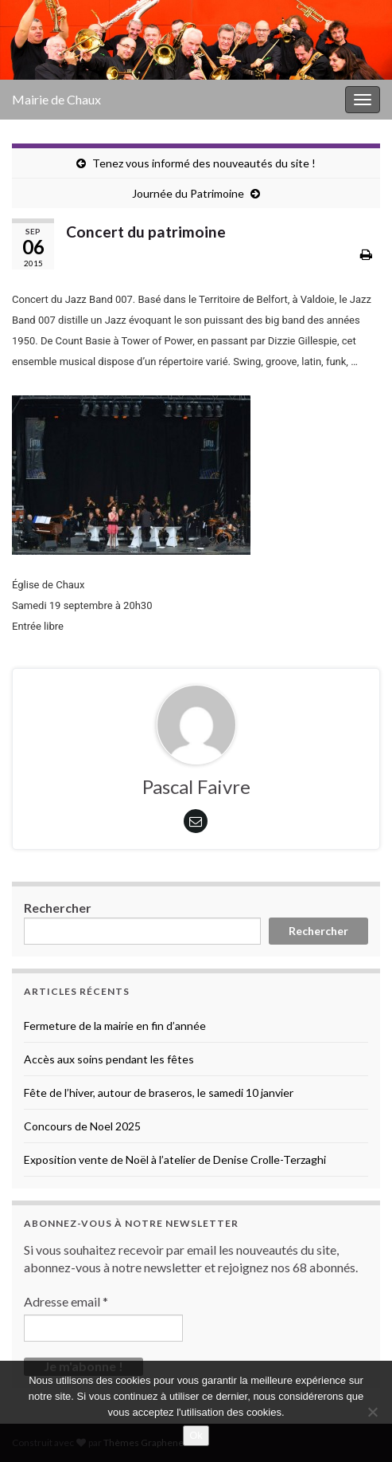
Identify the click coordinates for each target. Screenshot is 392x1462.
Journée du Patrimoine (188, 193)
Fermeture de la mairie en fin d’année (115, 1025)
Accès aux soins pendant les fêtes (109, 1059)
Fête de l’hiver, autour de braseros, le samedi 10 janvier (158, 1092)
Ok (196, 1435)
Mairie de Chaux (56, 99)
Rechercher (57, 907)
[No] (372, 1412)
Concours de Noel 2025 (82, 1126)
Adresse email (66, 1301)
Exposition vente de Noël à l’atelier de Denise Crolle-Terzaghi (175, 1159)
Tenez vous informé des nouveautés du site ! (204, 163)
